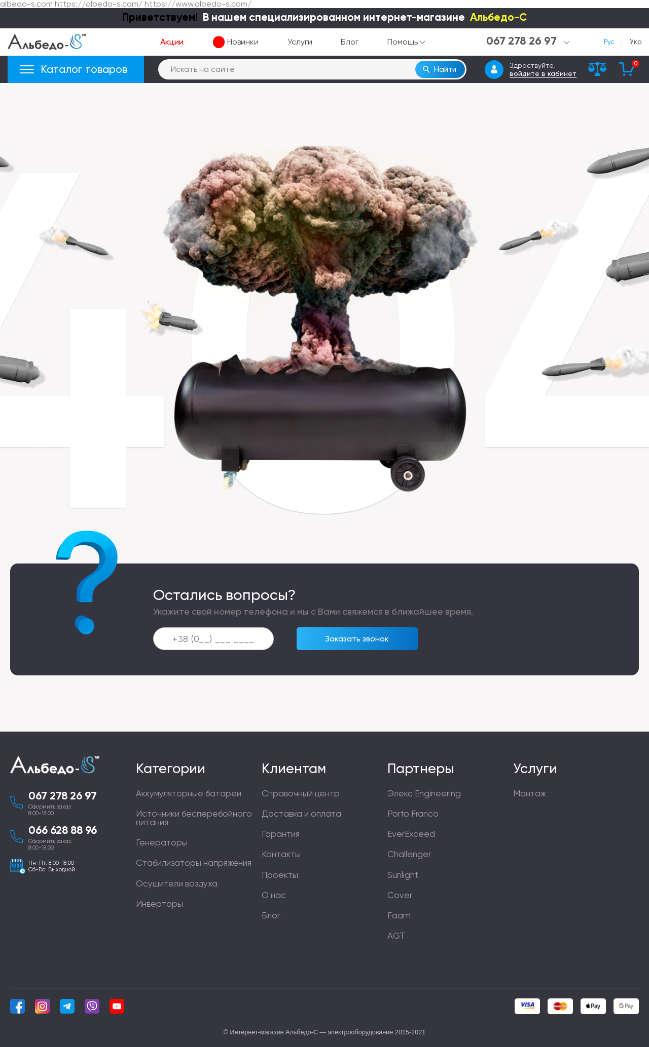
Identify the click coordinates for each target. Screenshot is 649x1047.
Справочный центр (301, 793)
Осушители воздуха (177, 883)
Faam (399, 915)
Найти (445, 69)
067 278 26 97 (62, 796)
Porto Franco (413, 814)
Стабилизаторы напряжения (193, 863)
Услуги (299, 42)
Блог (349, 42)
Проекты (280, 875)
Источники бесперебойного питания (194, 818)
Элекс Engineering (424, 793)
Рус (609, 42)
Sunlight (402, 875)
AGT (396, 936)
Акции (172, 42)
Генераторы (162, 842)
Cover (399, 895)
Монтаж (529, 793)
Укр (635, 42)
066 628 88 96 (62, 830)
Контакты (281, 854)
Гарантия (281, 834)
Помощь (402, 42)
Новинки (243, 42)
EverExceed (411, 834)
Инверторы (159, 904)
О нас (274, 895)
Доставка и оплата (301, 814)
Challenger (409, 854)
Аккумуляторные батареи (188, 793)
